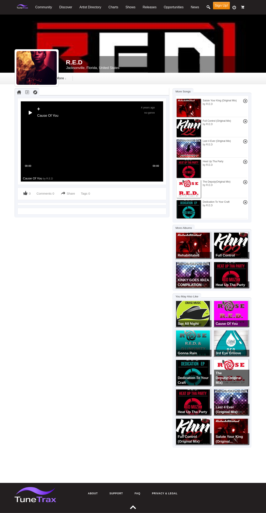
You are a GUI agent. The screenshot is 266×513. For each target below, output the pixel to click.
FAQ (137, 493)
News (195, 7)
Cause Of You (38, 178)
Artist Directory (90, 7)
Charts (113, 7)
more (188, 78)
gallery (141, 78)
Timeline (72, 78)
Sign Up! (221, 5)
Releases (150, 7)
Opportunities (173, 7)
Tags (84, 193)
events (165, 78)
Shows (130, 7)
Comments (44, 193)
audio (96, 78)
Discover (65, 7)
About (93, 493)
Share (71, 193)
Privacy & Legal (164, 493)
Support (116, 493)
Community (43, 7)
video (118, 78)
